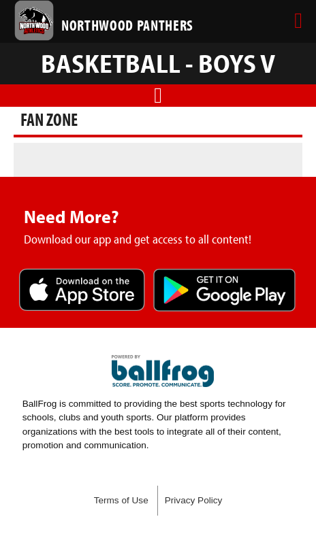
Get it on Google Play (224, 291)
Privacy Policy (194, 500)
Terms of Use (121, 500)
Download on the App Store (82, 291)
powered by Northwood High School (163, 371)
